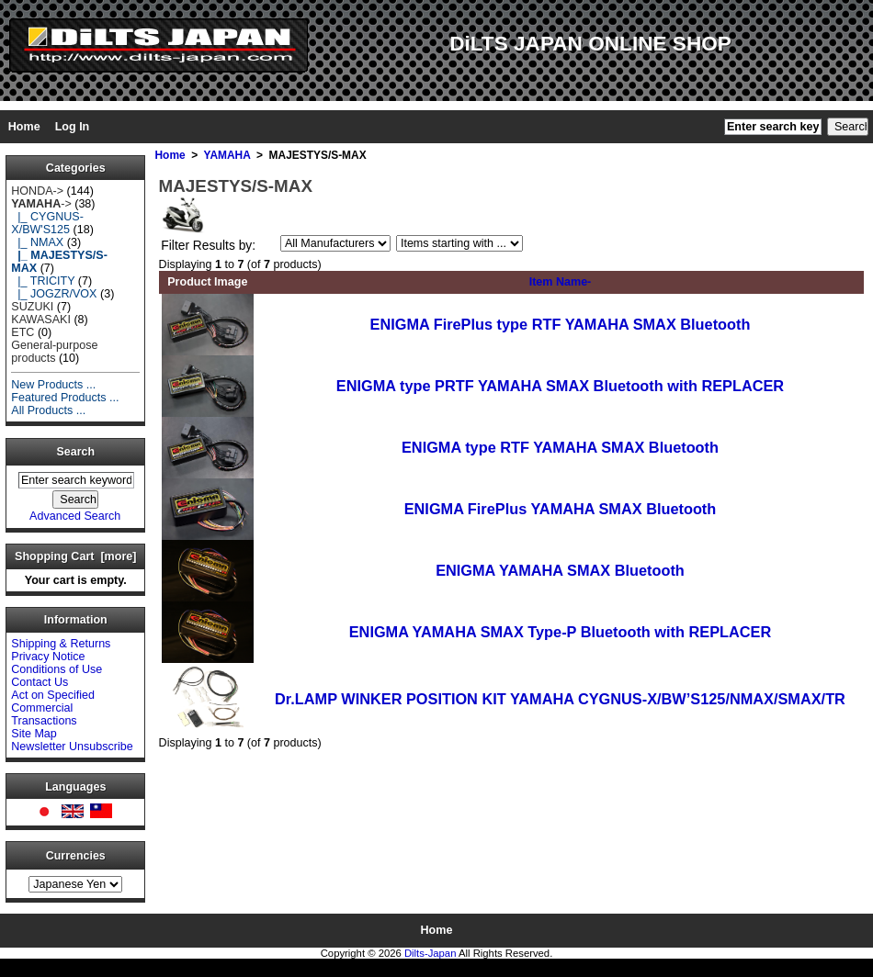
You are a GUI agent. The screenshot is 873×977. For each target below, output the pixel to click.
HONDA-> (37, 191)
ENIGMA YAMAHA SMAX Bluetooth (560, 570)
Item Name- (560, 281)
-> (41, 203)
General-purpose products (54, 352)
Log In (72, 126)
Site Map (34, 733)
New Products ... (53, 384)
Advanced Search (74, 516)
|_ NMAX (37, 242)
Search (76, 451)
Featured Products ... (65, 397)
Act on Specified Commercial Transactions (53, 708)
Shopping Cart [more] (75, 556)
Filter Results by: (208, 245)
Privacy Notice (48, 656)
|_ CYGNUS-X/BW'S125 (47, 223)
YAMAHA (227, 155)
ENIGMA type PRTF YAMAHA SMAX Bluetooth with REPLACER (560, 385)
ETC (22, 332)
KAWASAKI (41, 319)
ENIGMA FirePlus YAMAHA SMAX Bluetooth (560, 508)
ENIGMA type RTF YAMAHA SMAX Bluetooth (560, 447)
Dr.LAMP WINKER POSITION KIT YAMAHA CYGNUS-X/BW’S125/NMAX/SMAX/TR (560, 699)
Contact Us (39, 682)
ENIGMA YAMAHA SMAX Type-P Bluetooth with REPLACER (560, 631)
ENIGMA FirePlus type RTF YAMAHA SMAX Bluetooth (560, 324)
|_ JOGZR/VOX (53, 293)
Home (24, 126)
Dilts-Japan (430, 953)
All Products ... (48, 410)
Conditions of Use (56, 669)
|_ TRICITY (42, 281)
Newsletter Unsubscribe (72, 746)
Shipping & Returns (60, 643)
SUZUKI (32, 306)
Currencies (76, 855)
